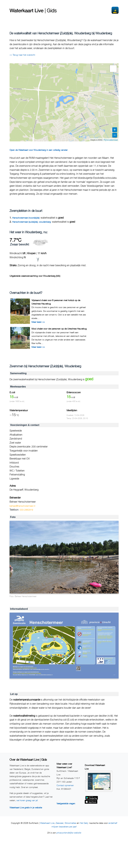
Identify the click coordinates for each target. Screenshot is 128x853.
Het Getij (84, 823)
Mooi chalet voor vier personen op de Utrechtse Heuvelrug (59, 328)
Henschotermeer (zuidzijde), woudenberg (31, 221)
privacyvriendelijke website (68, 832)
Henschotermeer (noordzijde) (25, 217)
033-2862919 (26, 509)
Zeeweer (59, 823)
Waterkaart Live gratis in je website (26, 807)
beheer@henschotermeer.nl (22, 505)
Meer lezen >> (38, 322)
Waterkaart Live (47, 823)
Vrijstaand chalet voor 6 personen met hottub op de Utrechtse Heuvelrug (55, 302)
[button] (113, 68)
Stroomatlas (70, 823)
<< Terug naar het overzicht (22, 54)
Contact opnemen (65, 785)
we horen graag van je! (27, 800)
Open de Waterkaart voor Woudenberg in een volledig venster (39, 150)
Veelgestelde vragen (66, 803)
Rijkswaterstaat (111, 139)
